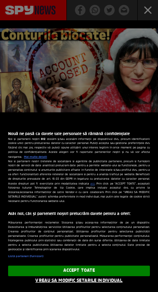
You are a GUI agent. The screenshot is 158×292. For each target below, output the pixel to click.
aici (92, 184)
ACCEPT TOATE (79, 270)
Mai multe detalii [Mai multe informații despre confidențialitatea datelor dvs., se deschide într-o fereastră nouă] (35, 157)
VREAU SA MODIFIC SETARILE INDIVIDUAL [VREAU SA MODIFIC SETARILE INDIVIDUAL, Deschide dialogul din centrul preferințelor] (78, 280)
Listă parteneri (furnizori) (25, 256)
